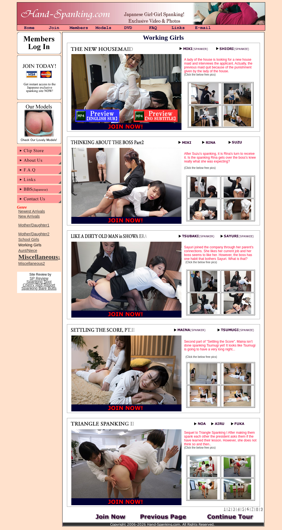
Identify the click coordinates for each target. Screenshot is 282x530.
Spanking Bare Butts (39, 288)
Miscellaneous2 (31, 263)
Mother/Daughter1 (34, 225)
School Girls (28, 239)
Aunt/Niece (27, 250)
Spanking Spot (38, 281)
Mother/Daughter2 (34, 234)
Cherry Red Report (39, 285)
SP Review (38, 278)
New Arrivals (29, 216)
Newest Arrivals (31, 211)
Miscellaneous (38, 256)
